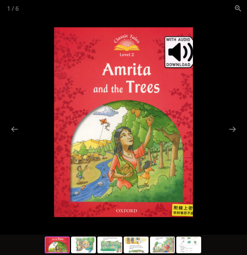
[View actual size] (238, 8)
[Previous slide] (14, 129)
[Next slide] (232, 129)
